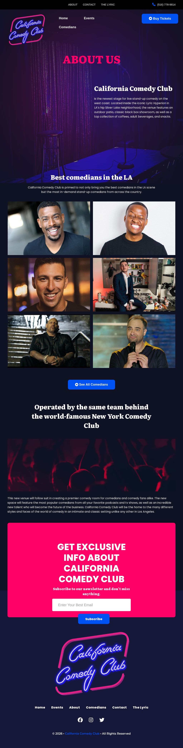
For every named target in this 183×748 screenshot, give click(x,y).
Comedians (67, 27)
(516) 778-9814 (165, 4)
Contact (89, 4)
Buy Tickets (160, 18)
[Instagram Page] (91, 720)
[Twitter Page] (101, 720)
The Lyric (108, 4)
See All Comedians (91, 384)
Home (63, 18)
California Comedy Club (82, 733)
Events (89, 18)
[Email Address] (91, 605)
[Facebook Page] (80, 720)
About (73, 4)
